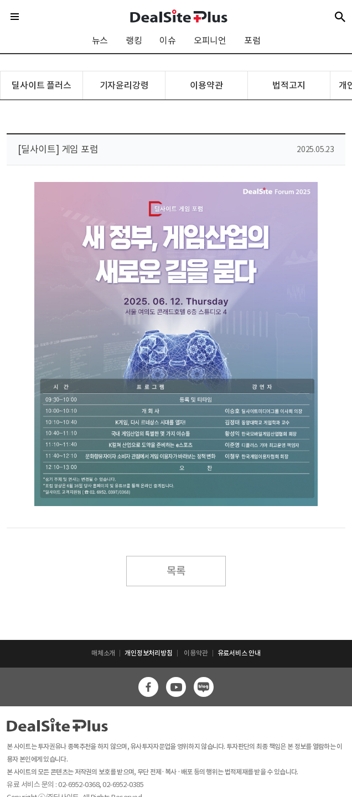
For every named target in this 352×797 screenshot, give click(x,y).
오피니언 (210, 40)
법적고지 (288, 85)
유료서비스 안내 (239, 653)
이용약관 (206, 85)
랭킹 (134, 40)
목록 (176, 570)
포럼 (252, 40)
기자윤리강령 (124, 85)
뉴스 (100, 40)
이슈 (167, 40)
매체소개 (103, 653)
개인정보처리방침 (148, 653)
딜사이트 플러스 (41, 85)
